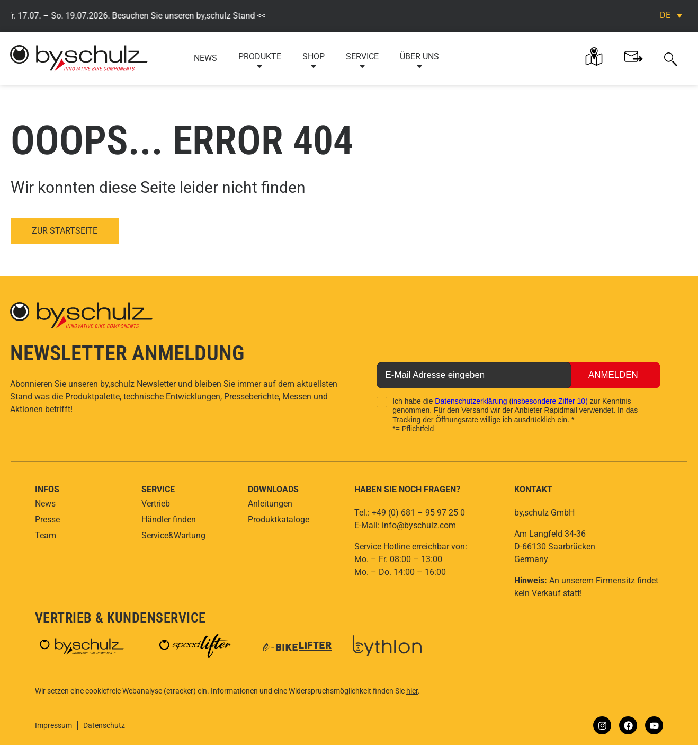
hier (412, 691)
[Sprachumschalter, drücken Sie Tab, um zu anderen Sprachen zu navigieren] (671, 15)
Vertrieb (155, 504)
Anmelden (609, 375)
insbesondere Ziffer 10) (550, 401)
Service (362, 61)
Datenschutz (104, 726)
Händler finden (168, 519)
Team (45, 535)
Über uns (419, 61)
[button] (670, 58)
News (205, 58)
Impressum (53, 726)
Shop (313, 61)
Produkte (259, 61)
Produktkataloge (278, 519)
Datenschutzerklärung (471, 401)
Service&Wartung (173, 535)
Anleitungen (270, 504)
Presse (47, 519)
